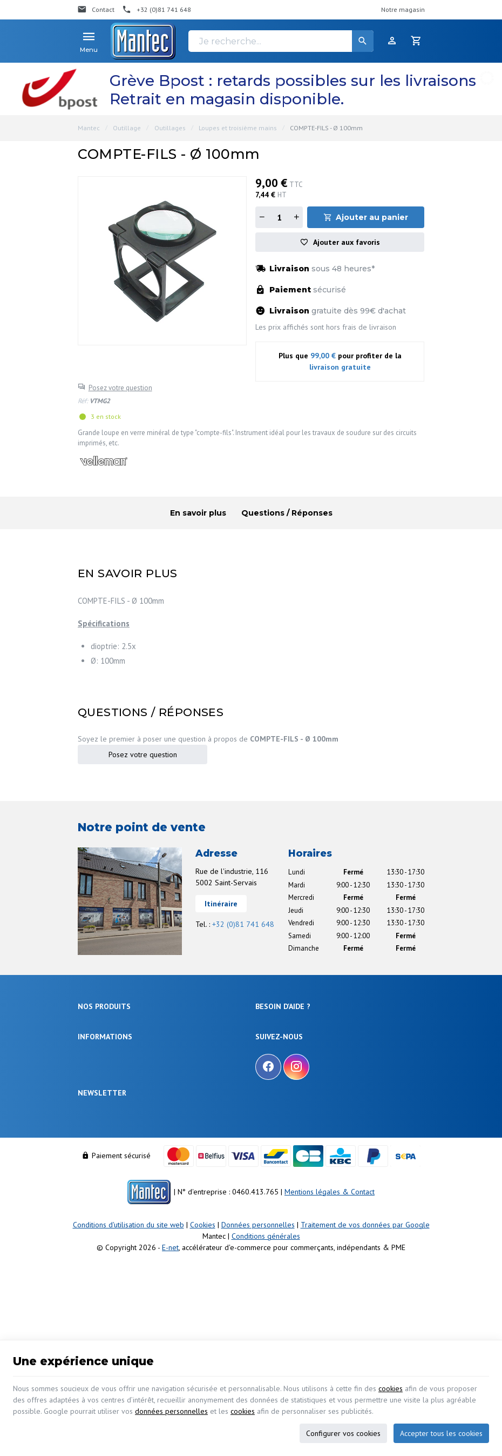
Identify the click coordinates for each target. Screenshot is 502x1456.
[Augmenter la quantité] (296, 217)
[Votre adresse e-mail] (251, 1259)
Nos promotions (101, 1169)
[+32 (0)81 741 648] (156, 9)
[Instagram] (296, 1167)
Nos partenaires (101, 1209)
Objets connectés (104, 1065)
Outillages (170, 128)
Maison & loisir (100, 1117)
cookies (390, 1388)
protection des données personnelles (162, 1289)
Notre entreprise (102, 1156)
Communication (101, 1104)
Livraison (268, 1038)
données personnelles (171, 1411)
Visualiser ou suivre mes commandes (311, 1075)
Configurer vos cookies (343, 1433)
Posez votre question (120, 387)
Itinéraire (221, 904)
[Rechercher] (363, 41)
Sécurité (90, 1052)
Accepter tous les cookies (441, 1433)
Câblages (92, 1091)
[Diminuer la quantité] (261, 217)
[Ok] (411, 1259)
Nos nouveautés (102, 1182)
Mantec (89, 128)
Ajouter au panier (372, 217)
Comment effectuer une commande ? (311, 1025)
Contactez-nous (101, 1196)
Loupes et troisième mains (238, 128)
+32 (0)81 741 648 (243, 924)
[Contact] (95, 9)
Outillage (127, 128)
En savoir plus (198, 513)
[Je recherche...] (281, 41)
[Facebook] (268, 1167)
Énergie (89, 1038)
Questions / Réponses (287, 513)
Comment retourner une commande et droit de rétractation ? (324, 1057)
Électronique (96, 1025)
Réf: (83, 401)
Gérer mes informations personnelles (311, 1101)
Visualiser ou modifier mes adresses (309, 1088)
